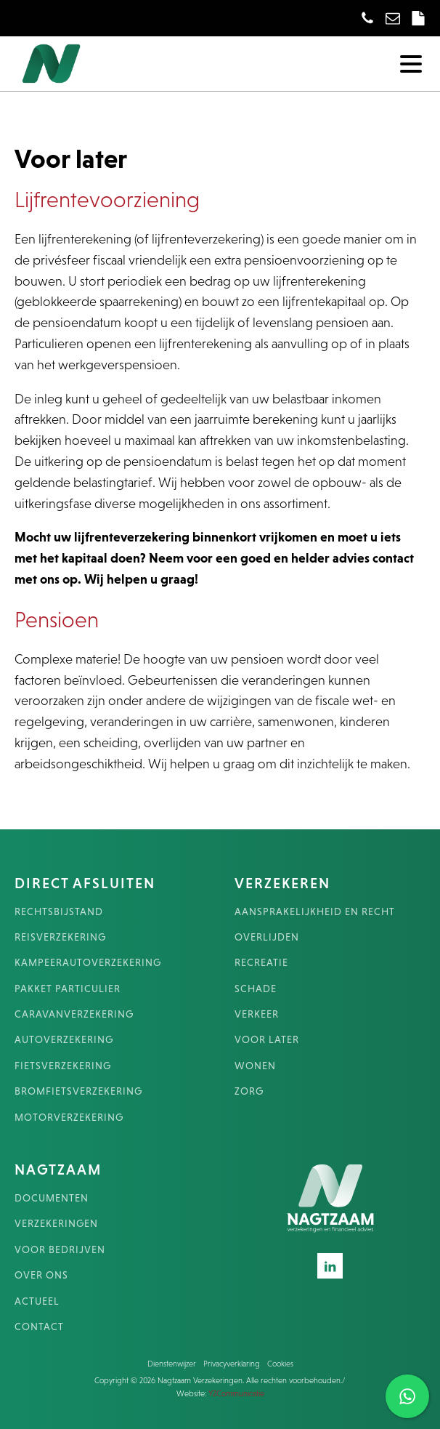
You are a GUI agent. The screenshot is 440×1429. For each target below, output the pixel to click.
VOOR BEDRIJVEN (60, 1249)
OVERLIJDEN (267, 937)
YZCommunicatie (236, 1393)
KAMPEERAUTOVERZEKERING (88, 962)
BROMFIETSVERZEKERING (78, 1091)
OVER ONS (41, 1275)
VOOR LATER (267, 1039)
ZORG (249, 1091)
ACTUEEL (37, 1301)
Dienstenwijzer (171, 1363)
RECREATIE (261, 962)
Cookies (280, 1363)
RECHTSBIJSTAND (59, 911)
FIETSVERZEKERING (63, 1065)
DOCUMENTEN (52, 1198)
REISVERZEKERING (60, 937)
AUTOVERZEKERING (64, 1039)
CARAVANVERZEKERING (74, 1014)
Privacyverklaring (231, 1363)
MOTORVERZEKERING (69, 1117)
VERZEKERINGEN (56, 1223)
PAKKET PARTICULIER (68, 988)
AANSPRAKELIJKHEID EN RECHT (315, 911)
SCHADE (256, 988)
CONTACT (39, 1326)
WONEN (255, 1065)
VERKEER (257, 1014)
